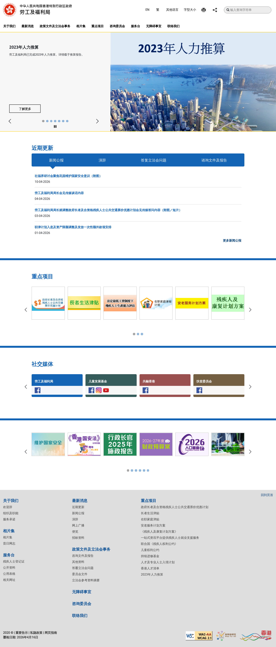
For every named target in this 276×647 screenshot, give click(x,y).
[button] (43, 121)
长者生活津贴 (150, 513)
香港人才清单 (150, 568)
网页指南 (51, 633)
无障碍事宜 (153, 26)
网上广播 (78, 525)
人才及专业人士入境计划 (158, 562)
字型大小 (190, 9)
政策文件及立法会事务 (55, 26)
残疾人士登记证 (14, 561)
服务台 (135, 26)
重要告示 (22, 633)
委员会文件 (79, 574)
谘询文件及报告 (214, 160)
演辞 (102, 160)
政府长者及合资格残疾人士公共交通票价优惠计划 (174, 507)
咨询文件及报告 (83, 556)
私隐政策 (36, 633)
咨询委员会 (117, 26)
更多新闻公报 (232, 240)
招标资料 (78, 538)
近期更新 (78, 507)
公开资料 (9, 567)
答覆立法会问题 (83, 568)
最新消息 (27, 26)
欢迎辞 (7, 507)
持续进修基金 (150, 556)
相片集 (80, 26)
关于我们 (9, 26)
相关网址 (9, 580)
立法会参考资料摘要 (86, 580)
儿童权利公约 (150, 550)
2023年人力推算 (152, 574)
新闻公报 (56, 160)
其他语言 (172, 9)
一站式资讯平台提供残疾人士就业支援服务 (170, 538)
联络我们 (173, 26)
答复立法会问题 (153, 160)
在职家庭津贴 (150, 519)
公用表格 (9, 574)
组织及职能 (10, 513)
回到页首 (267, 495)
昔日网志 (9, 543)
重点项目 (97, 26)
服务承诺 (9, 519)
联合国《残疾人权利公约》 (159, 544)
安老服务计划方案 (153, 525)
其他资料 (78, 562)
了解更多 (25, 109)
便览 (75, 531)
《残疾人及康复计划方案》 (159, 531)
